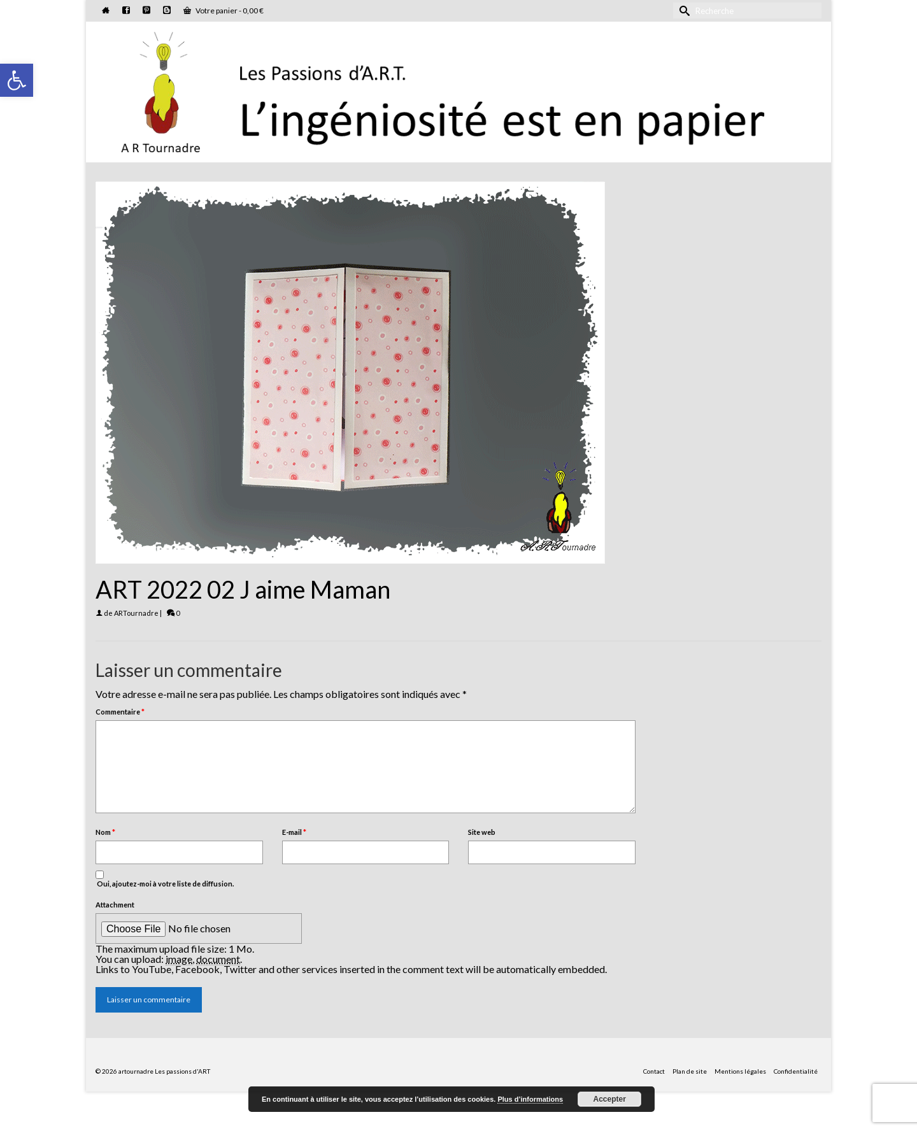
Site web (481, 832)
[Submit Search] (682, 10)
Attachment (115, 904)
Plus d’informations (530, 1099)
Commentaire (120, 712)
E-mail (294, 832)
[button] (16, 80)
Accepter (610, 1099)
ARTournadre (136, 613)
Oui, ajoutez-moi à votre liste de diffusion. (165, 879)
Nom (105, 832)
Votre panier (223, 10)
